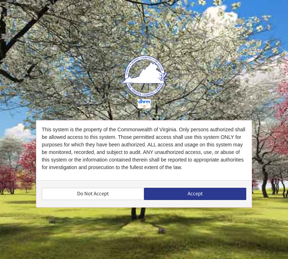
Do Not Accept (93, 193)
